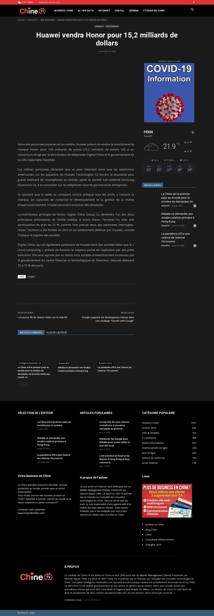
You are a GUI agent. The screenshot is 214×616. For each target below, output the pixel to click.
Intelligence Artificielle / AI (30, 363)
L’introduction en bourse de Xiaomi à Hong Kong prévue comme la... (114, 459)
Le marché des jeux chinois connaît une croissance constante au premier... (114, 425)
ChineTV (165, 205)
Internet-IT (32, 19)
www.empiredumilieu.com (31, 513)
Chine (148, 534)
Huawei (31, 276)
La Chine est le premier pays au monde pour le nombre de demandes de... (178, 197)
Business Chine (63, 10)
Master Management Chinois (95, 490)
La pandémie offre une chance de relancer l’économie (175, 237)
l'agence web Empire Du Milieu (132, 589)
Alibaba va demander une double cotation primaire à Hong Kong (177, 217)
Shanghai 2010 (153, 544)
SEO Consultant (104, 589)
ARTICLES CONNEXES (31, 332)
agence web (119, 504)
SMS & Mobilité (47, 19)
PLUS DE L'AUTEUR (57, 332)
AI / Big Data (86, 10)
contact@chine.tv (92, 599)
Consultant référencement (159, 539)
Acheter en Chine (154, 524)
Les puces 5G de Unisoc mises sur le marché (42, 317)
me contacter (103, 511)
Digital (119, 10)
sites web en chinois (102, 507)
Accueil (21, 19)
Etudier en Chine (154, 10)
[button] (192, 10)
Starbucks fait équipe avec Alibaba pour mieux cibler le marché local (114, 442)
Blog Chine (151, 529)
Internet (104, 10)
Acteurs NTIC (64, 363)
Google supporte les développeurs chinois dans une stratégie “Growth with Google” (108, 319)
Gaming (134, 10)
